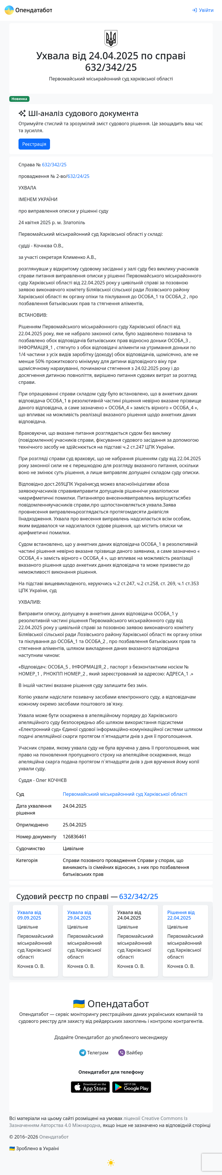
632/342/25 (54, 164)
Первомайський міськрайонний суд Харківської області (125, 794)
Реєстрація (34, 144)
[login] (202, 10)
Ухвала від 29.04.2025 (79, 915)
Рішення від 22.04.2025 (181, 915)
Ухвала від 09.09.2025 (29, 915)
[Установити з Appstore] (90, 1086)
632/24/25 (79, 176)
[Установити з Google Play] (131, 1086)
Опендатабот (54, 1137)
